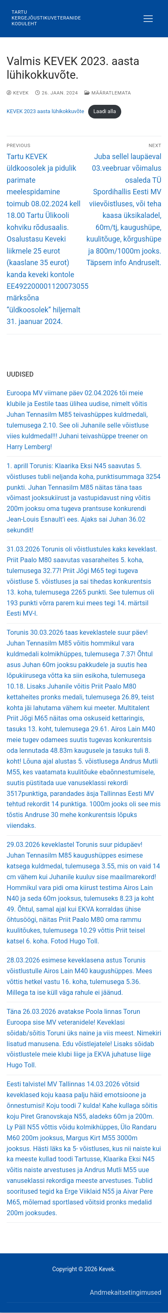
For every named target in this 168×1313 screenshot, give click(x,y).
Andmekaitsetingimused (125, 1292)
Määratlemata (107, 93)
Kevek (18, 93)
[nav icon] (148, 18)
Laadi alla (105, 111)
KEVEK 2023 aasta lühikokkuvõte (45, 111)
